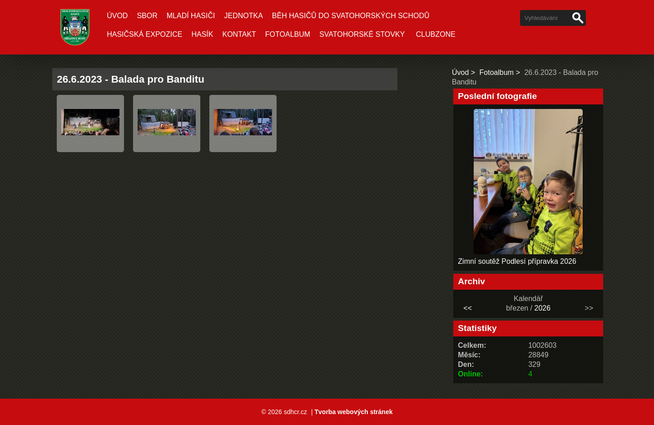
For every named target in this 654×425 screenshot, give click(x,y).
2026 (543, 308)
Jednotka (243, 16)
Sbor (147, 16)
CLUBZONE (436, 34)
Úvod (117, 16)
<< (467, 308)
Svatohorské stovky (362, 34)
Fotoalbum (287, 34)
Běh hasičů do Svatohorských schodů (351, 16)
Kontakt (239, 34)
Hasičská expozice (144, 34)
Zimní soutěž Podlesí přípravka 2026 (517, 261)
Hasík (202, 34)
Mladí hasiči (191, 16)
